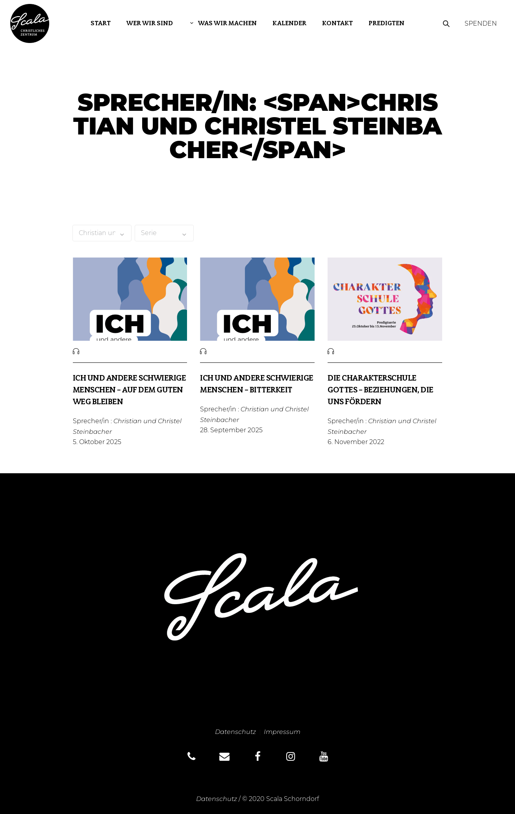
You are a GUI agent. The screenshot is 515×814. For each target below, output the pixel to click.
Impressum (282, 732)
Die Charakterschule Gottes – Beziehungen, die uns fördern (380, 390)
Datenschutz (235, 732)
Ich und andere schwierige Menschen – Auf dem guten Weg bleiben (129, 390)
